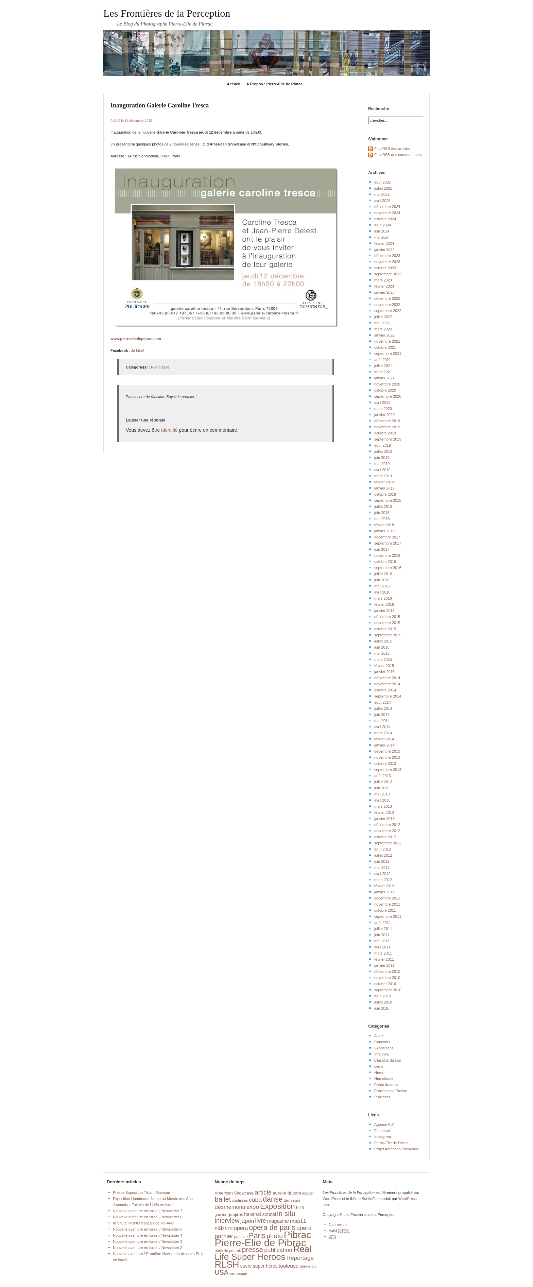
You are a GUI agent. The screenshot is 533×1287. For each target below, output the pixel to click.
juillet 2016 (383, 574)
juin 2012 (382, 861)
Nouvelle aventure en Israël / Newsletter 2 (147, 1248)
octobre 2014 (385, 690)
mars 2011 (383, 953)
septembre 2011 (387, 916)
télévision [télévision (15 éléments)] (307, 1266)
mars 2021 (383, 372)
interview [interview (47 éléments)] (227, 1220)
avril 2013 (382, 800)
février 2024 (384, 243)
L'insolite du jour (387, 1060)
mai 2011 (382, 941)
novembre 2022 (387, 305)
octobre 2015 (385, 629)
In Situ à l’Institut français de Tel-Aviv (143, 1223)
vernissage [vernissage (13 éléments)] (238, 1273)
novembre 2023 (387, 262)
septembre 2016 (387, 568)
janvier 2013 (384, 819)
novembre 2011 (387, 904)
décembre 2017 (387, 537)
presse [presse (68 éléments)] (252, 1249)
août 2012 (382, 849)
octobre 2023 (385, 268)
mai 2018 (382, 519)
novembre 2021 (387, 341)
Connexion (338, 1224)
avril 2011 (382, 947)
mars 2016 (383, 598)
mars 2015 (383, 659)
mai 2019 (382, 464)
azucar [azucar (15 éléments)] (308, 1193)
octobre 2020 (385, 390)
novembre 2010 (387, 978)
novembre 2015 (387, 623)
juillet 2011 (383, 929)
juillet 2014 (383, 708)
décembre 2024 (387, 207)
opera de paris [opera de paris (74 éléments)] (272, 1227)
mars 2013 (383, 806)
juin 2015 (382, 647)
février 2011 (384, 959)
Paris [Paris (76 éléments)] (257, 1236)
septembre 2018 (387, 500)
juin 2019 (382, 458)
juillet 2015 (383, 641)
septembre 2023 (387, 274)
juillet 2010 (383, 1002)
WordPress (332, 1199)
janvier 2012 (384, 892)
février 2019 (384, 482)
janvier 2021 (384, 378)
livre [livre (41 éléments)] (260, 1220)
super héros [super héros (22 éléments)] (265, 1266)
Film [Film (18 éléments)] (300, 1207)
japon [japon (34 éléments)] (247, 1221)
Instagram (382, 1137)
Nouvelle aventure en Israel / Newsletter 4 (147, 1235)
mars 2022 (383, 329)
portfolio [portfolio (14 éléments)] (221, 1251)
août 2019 (382, 445)
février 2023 (384, 286)
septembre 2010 (387, 990)
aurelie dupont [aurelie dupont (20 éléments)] (287, 1193)
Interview (381, 1054)
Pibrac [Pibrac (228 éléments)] (297, 1234)
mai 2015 (382, 653)
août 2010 (382, 996)
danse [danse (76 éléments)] (273, 1199)
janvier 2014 (384, 745)
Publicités (382, 1097)
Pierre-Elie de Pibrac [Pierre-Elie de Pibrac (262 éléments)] (260, 1242)
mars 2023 (383, 280)
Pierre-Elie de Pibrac (391, 1143)
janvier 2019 (384, 488)
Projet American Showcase (396, 1149)
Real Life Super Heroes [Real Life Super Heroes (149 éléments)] (263, 1253)
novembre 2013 (387, 757)
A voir (379, 1036)
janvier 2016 (384, 610)
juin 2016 (382, 580)
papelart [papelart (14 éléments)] (241, 1237)
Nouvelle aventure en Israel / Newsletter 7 (147, 1211)
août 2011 (382, 923)
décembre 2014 (387, 678)
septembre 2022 (387, 311)
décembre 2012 (387, 825)
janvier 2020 (384, 415)
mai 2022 (382, 323)
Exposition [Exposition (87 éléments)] (277, 1206)
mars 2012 (383, 880)
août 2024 (382, 225)
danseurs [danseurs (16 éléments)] (292, 1200)
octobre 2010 (385, 984)
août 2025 (382, 182)
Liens (378, 1066)
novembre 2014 (387, 684)
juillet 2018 (383, 506)
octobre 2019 (385, 433)
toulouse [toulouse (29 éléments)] (289, 1266)
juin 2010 (382, 1008)
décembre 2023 (387, 256)
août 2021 (382, 360)
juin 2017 (382, 549)
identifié (169, 430)
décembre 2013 (387, 751)
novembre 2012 (387, 831)
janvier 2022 (384, 335)
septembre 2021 (387, 353)
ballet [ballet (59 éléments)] (223, 1199)
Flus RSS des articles (392, 149)
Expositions (383, 1048)
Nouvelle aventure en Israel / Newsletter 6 (147, 1217)
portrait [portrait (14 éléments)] (235, 1251)
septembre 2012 (387, 843)
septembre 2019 (387, 439)
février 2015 (384, 666)
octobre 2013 (385, 763)
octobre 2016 (385, 562)
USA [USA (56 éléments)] (221, 1272)
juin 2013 (382, 788)
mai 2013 (382, 794)
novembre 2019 (387, 427)
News (379, 1072)
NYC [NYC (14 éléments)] (229, 1228)
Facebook (382, 1131)
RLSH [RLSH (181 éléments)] (227, 1264)
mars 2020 (383, 409)
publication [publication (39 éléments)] (278, 1250)
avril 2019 (382, 470)
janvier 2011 (384, 965)
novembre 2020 (387, 384)
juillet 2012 (383, 855)
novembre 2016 (387, 555)
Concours (382, 1042)
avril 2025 (382, 201)
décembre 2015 (387, 617)
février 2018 (384, 525)
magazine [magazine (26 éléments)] (278, 1221)
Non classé (160, 367)
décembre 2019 (387, 421)
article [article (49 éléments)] (263, 1192)
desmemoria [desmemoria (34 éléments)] (230, 1207)
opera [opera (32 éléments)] (241, 1228)
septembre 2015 (387, 635)
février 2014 (384, 739)
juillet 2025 (383, 188)
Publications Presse (390, 1091)
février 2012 (384, 886)
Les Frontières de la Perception (166, 13)
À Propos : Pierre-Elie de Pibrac (274, 84)
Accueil (233, 84)
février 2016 (384, 604)
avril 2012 (382, 874)
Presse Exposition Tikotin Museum (141, 1192)
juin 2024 (382, 231)
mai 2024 (382, 237)
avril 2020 (382, 402)
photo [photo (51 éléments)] (274, 1235)
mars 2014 (383, 733)
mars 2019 (383, 476)
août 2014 (382, 702)
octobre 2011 (385, 910)
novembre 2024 (387, 213)
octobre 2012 (385, 837)
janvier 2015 (384, 672)
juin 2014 (382, 715)
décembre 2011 (387, 898)
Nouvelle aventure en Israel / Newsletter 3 (147, 1241)
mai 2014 (382, 721)
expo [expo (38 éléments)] (252, 1206)
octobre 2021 (385, 347)
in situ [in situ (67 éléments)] (286, 1213)
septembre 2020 (387, 396)
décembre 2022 (387, 298)
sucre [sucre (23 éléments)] (246, 1266)
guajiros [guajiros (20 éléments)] (235, 1214)
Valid (339, 1231)
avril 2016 (382, 592)
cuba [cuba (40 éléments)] (255, 1199)
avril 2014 (382, 727)
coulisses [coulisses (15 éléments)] (240, 1200)
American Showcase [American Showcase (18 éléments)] (234, 1193)
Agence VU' (384, 1124)
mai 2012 (382, 867)
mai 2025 (382, 194)
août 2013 (382, 776)
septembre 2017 (387, 543)
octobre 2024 (385, 219)
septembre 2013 (387, 770)
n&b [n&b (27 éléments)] (219, 1228)
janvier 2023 (384, 292)
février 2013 (384, 812)
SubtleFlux (370, 1199)
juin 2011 (382, 935)
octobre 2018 (385, 494)
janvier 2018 (384, 531)
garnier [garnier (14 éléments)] (221, 1215)
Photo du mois (386, 1085)
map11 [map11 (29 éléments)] (298, 1221)
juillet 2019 (383, 451)
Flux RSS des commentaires (398, 155)
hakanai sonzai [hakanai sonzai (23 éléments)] (260, 1214)
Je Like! (137, 350)
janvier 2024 (384, 249)
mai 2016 (382, 586)
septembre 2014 (387, 696)
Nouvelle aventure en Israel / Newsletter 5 (147, 1229)
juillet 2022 (383, 317)
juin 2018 (382, 513)
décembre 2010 (387, 971)
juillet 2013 (383, 782)
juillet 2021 (383, 366)
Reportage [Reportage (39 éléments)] (300, 1257)
